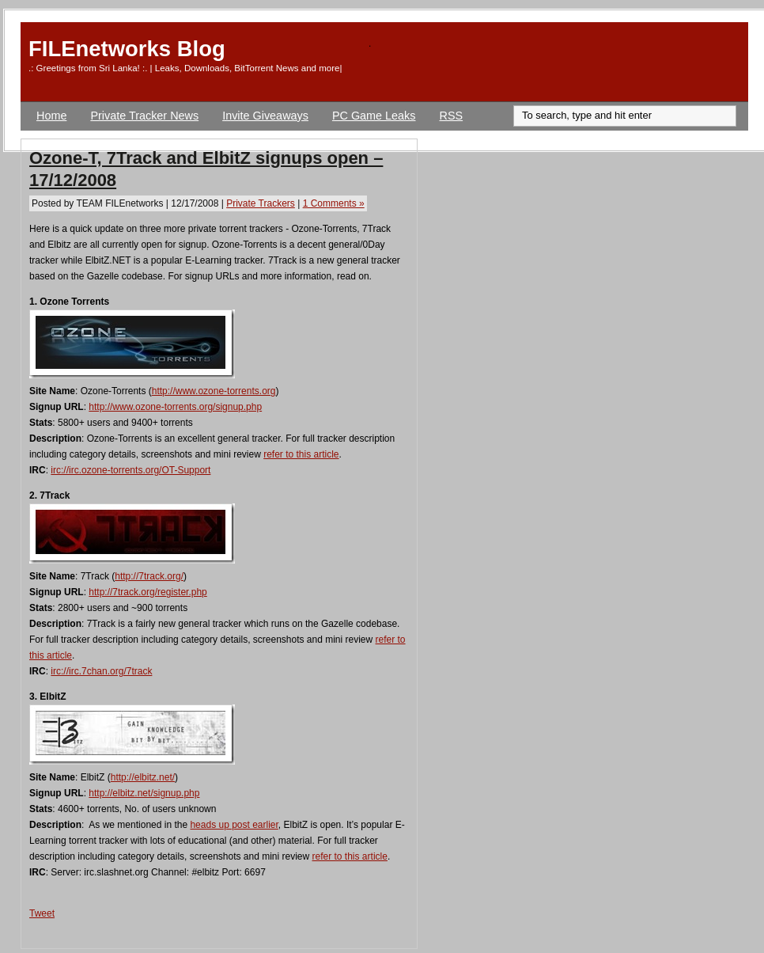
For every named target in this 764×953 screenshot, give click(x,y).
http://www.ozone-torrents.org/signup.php (175, 406)
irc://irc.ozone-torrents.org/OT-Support (130, 470)
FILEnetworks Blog (126, 48)
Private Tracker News (144, 115)
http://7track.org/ (149, 576)
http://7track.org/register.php (147, 592)
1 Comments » (334, 203)
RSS (451, 115)
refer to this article (301, 454)
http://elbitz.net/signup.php (144, 793)
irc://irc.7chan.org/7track (101, 671)
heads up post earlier (234, 824)
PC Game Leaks (374, 115)
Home (51, 115)
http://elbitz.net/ (143, 777)
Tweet (42, 913)
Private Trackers (260, 203)
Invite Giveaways (265, 115)
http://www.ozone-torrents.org (214, 391)
